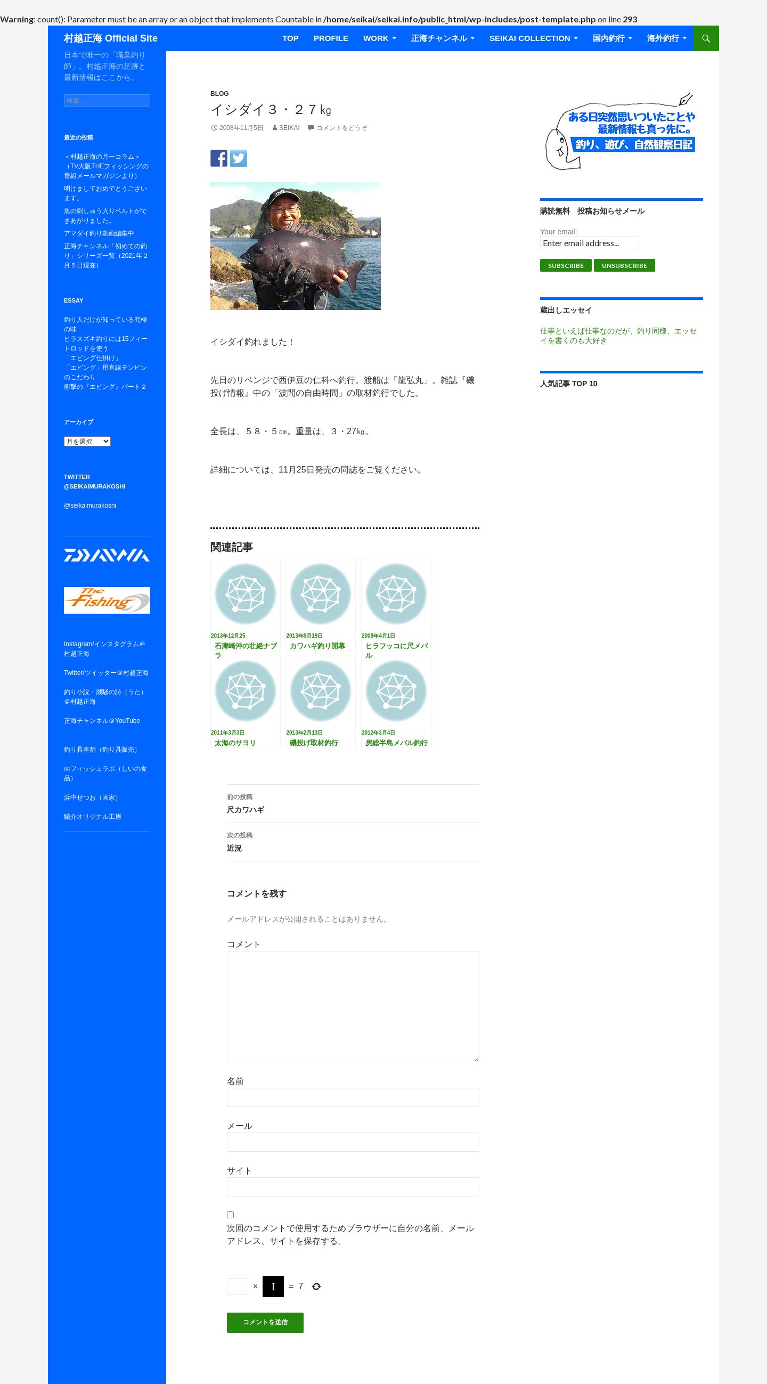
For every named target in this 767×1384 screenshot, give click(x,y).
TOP (290, 38)
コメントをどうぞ (342, 128)
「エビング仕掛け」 (92, 358)
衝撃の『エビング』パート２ (105, 386)
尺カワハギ (353, 802)
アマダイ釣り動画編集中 (99, 233)
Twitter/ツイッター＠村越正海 (106, 673)
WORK (376, 38)
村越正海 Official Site (111, 38)
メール (239, 1125)
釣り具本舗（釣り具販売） (102, 749)
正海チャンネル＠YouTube (102, 720)
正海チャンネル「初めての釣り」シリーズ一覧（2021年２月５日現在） (106, 255)
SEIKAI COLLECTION (529, 38)
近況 (353, 840)
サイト (239, 1170)
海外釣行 (663, 38)
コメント (244, 944)
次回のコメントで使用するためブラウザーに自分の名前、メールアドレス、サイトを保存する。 (350, 1234)
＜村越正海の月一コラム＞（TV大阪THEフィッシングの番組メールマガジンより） (106, 166)
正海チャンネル (439, 38)
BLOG (219, 93)
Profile (331, 38)
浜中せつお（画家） (92, 797)
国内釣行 (609, 38)
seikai (289, 128)
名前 (235, 1081)
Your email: (558, 231)
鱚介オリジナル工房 (92, 816)
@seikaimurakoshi (90, 505)
